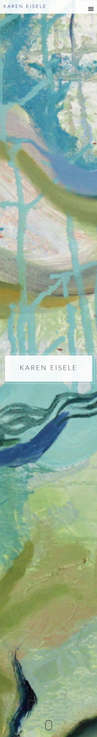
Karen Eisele (25, 6)
